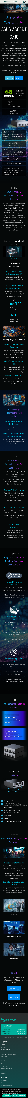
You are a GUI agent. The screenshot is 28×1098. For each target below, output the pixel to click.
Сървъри (3, 1044)
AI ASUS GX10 (4, 1056)
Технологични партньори (7, 1071)
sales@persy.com (21, 1031)
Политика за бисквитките (19, 1095)
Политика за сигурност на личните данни (11, 1082)
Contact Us (14, 988)
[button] (14, 2)
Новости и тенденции (6, 1068)
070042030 (9, 1026)
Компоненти (4, 1052)
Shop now (19, 78)
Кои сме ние (4, 1063)
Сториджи (3, 1047)
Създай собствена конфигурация (9, 1054)
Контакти (3, 1073)
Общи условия (4, 1080)
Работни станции (5, 1049)
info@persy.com (21, 1029)
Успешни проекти (5, 1066)
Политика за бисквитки (6, 1085)
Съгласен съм (7, 1095)
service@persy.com (20, 1033)
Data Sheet (9, 78)
